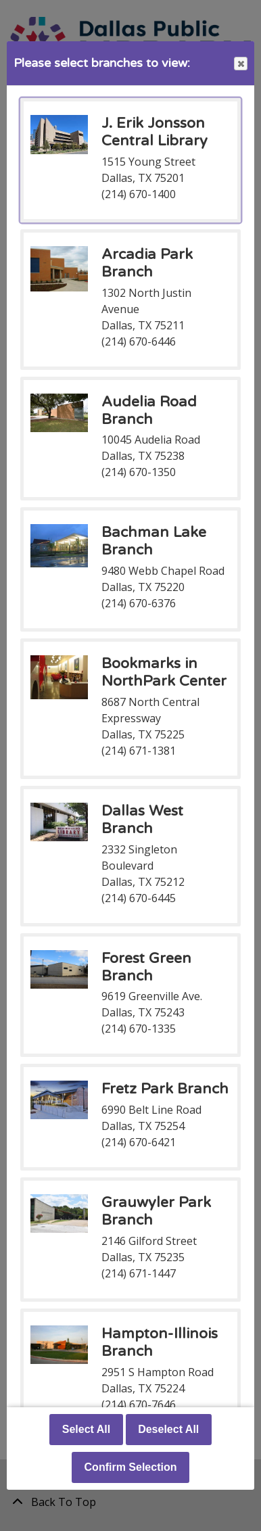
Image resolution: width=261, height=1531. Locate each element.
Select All (86, 1429)
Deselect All (168, 1429)
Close (240, 64)
